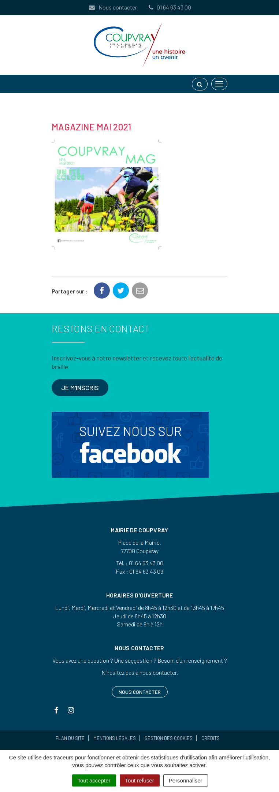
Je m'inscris (80, 388)
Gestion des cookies (169, 738)
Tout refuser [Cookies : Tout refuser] (139, 780)
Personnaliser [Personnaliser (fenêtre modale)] (185, 780)
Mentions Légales (114, 738)
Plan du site (70, 738)
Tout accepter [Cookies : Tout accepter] (94, 780)
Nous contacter (112, 7)
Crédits (210, 738)
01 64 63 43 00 (169, 7)
